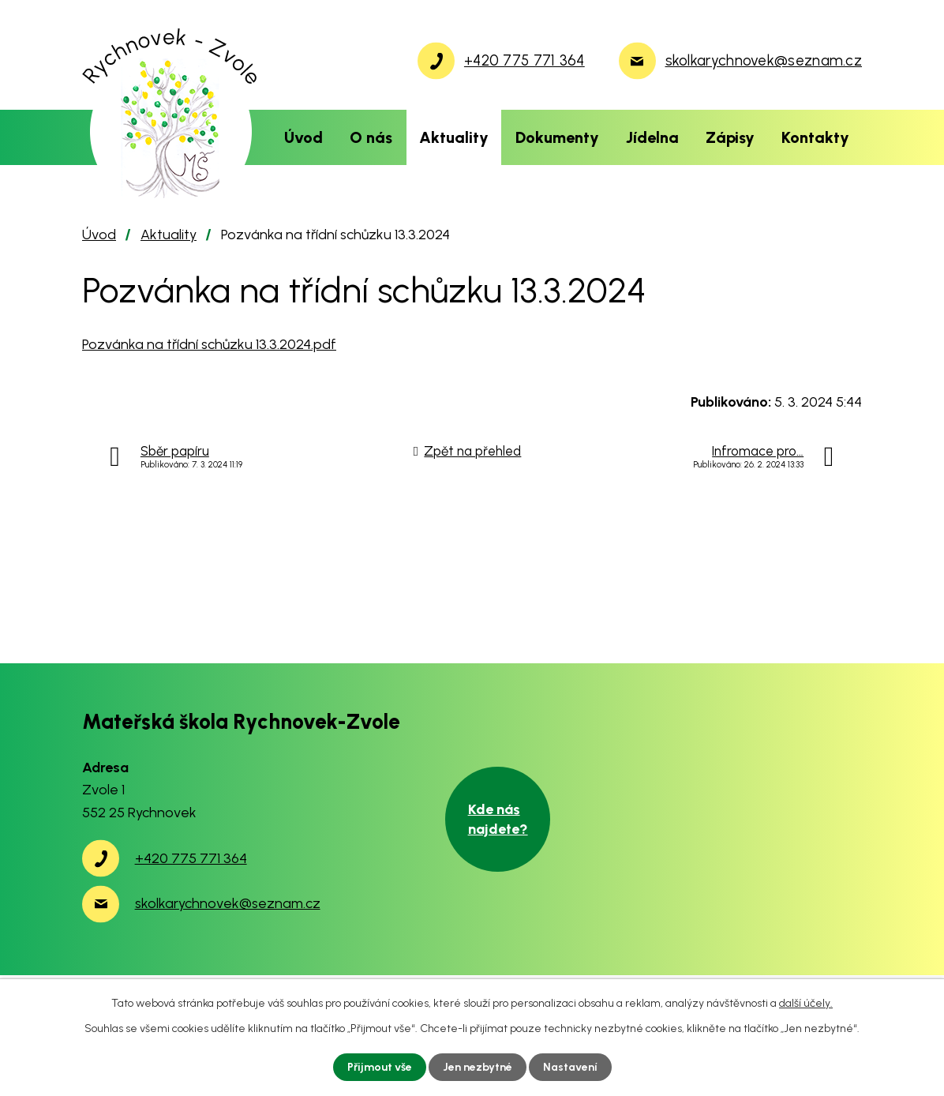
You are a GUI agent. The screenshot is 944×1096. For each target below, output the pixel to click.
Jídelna (652, 137)
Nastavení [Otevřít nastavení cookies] (570, 1067)
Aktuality (454, 137)
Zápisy (730, 137)
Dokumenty (557, 137)
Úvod (303, 137)
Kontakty (815, 137)
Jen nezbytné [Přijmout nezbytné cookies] (477, 1067)
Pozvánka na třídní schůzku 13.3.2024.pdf (209, 344)
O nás (371, 137)
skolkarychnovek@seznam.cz (227, 903)
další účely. (806, 1003)
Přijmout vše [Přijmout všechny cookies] (379, 1067)
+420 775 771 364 (191, 858)
